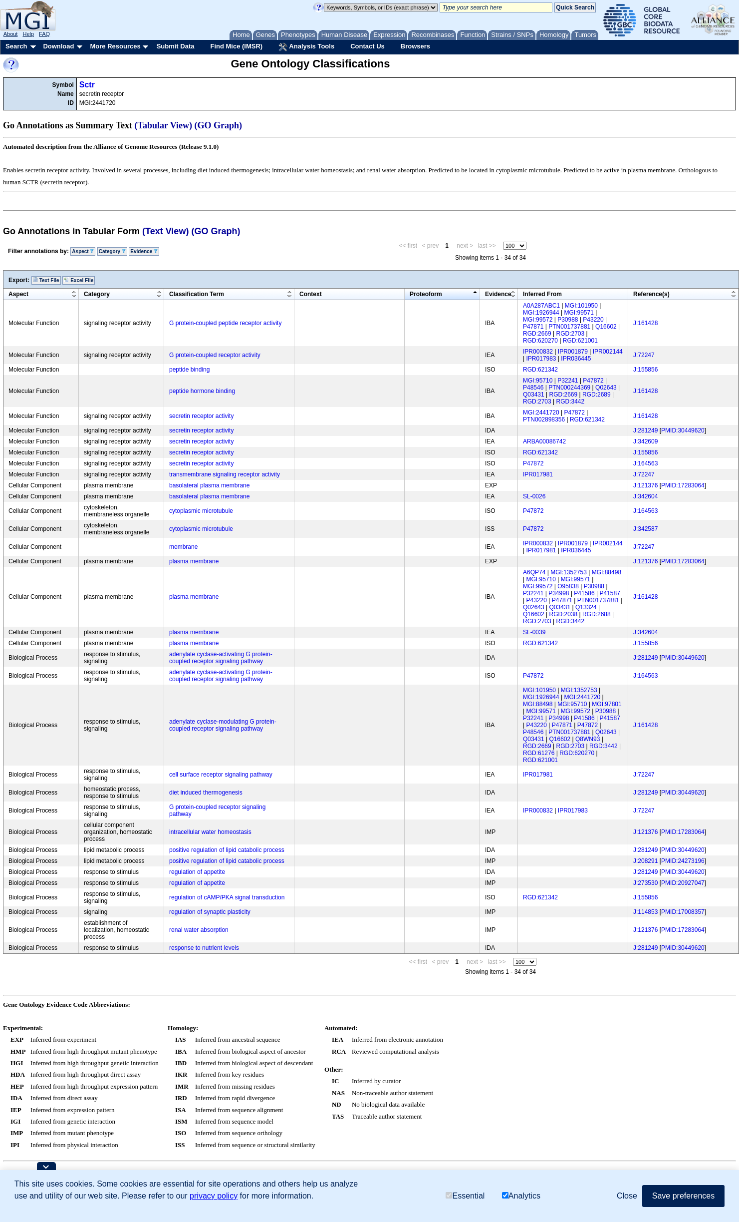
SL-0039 (534, 632)
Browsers (415, 46)
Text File (46, 280)
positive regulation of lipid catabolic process (226, 849)
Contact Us (367, 46)
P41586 (584, 593)
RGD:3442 (570, 401)
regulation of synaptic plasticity (209, 911)
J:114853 (645, 911)
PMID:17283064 (683, 485)
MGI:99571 (579, 312)
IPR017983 (541, 358)
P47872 (593, 380)
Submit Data (176, 46)
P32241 (567, 380)
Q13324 (586, 607)
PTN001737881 (569, 326)
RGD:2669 (537, 333)
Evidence (144, 251)
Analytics (521, 1196)
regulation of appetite (197, 871)
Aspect (83, 251)
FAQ (44, 34)
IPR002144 (608, 351)
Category (112, 251)
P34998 (558, 593)
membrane (183, 546)
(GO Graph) (219, 125)
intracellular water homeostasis (210, 831)
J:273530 (645, 882)
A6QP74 (534, 572)
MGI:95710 (537, 380)
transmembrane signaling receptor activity (224, 474)
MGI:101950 (581, 305)
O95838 (568, 586)
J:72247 (644, 355)
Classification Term (196, 294)
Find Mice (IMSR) (236, 46)
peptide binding (189, 369)
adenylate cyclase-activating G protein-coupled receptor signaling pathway (220, 658)
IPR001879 (573, 351)
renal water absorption (199, 929)
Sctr (87, 84)
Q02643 (606, 387)
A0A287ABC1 (541, 305)
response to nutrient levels (204, 947)
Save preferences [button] (683, 1196)
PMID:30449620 (683, 430)
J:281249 (645, 430)
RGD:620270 (540, 340)
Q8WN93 (587, 739)
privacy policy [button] (214, 1196)
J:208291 (645, 860)
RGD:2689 (596, 394)
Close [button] (627, 1196)
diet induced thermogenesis (206, 792)
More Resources (115, 46)
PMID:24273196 (683, 860)
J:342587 (645, 528)
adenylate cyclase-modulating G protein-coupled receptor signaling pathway (222, 725)
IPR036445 (576, 358)
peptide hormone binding (202, 391)
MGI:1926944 (541, 312)
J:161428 (645, 323)
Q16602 (606, 326)
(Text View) (165, 231)
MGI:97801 (606, 704)
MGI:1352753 (568, 572)
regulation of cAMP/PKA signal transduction (226, 897)
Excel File (78, 280)
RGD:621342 (540, 369)
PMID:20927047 (683, 882)
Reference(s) (651, 294)
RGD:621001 (580, 340)
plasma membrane (194, 561)
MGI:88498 (606, 572)
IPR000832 (538, 351)
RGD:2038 (563, 614)
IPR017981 (538, 474)
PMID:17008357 (683, 911)
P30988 (567, 319)
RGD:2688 (596, 614)
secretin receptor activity (201, 415)
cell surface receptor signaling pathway (220, 774)
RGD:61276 (538, 753)
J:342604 (645, 496)
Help (28, 34)
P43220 (593, 319)
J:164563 (645, 463)
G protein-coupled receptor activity (214, 355)
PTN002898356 (544, 419)
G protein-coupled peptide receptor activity (225, 323)
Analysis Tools (306, 46)
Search (16, 46)
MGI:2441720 (541, 412)
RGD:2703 (570, 333)
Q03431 (533, 394)
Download (58, 46)
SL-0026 (534, 496)
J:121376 (645, 485)
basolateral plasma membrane (209, 485)
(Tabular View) (164, 125)
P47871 (533, 326)
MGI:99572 (537, 319)
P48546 (533, 387)
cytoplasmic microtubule (201, 510)
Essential (465, 1196)
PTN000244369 (569, 387)
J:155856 (645, 369)
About (10, 34)
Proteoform (426, 294)
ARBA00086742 (544, 441)
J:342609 (645, 441)
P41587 (610, 593)
